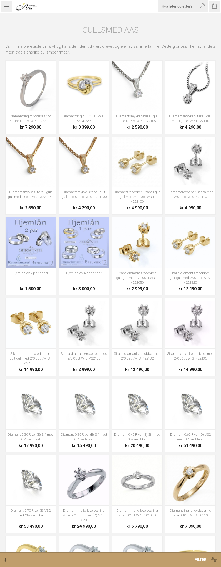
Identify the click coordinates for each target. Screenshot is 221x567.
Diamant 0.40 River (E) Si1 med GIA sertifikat (137, 437)
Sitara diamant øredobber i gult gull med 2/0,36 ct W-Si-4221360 (30, 358)
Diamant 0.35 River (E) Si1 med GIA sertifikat (84, 437)
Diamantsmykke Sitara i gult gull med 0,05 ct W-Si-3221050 (30, 194)
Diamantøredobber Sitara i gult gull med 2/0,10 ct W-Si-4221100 (137, 196)
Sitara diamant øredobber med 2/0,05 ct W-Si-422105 (84, 356)
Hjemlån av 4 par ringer (84, 273)
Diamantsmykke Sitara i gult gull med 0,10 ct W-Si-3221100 (84, 194)
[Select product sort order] (7, 560)
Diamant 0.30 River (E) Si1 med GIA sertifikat (31, 437)
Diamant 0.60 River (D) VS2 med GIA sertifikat (190, 437)
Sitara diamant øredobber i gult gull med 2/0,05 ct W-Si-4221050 (137, 277)
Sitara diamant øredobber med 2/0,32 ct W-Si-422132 (137, 356)
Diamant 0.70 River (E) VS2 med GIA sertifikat (31, 512)
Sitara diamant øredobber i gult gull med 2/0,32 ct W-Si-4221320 (190, 277)
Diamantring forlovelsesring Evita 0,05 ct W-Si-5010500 (137, 512)
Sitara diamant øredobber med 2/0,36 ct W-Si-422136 (190, 356)
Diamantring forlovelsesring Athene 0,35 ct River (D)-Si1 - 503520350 (84, 515)
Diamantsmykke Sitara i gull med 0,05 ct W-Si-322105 (137, 118)
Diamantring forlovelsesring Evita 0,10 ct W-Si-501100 (190, 512)
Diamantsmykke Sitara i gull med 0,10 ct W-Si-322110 (190, 118)
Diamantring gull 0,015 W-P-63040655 (84, 118)
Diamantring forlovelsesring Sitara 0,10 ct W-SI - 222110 (30, 118)
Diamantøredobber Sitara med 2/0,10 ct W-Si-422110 (190, 194)
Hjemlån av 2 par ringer (30, 273)
